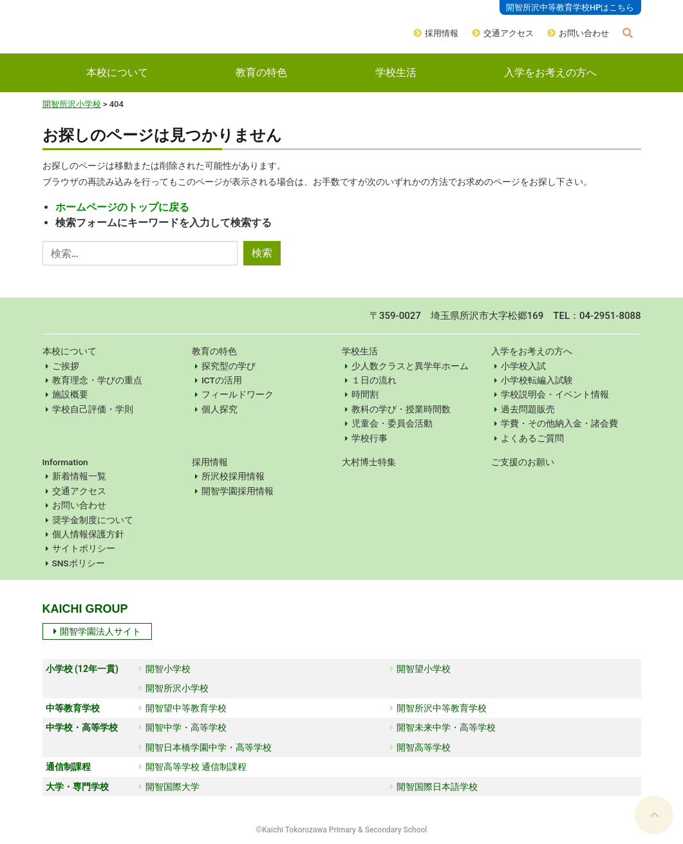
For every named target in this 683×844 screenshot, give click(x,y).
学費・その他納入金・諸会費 (559, 423)
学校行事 (369, 438)
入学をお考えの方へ (550, 72)
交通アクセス (508, 33)
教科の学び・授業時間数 (401, 409)
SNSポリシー (78, 563)
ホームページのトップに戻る (122, 207)
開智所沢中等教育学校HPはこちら (570, 7)
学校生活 (395, 72)
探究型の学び (228, 366)
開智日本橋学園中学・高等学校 (205, 747)
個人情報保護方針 (88, 534)
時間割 (365, 394)
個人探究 (219, 409)
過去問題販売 (528, 409)
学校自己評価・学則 (92, 409)
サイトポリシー (83, 548)
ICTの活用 (221, 380)
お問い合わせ (584, 33)
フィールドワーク (237, 394)
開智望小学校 (420, 669)
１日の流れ (374, 380)
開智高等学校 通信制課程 (193, 767)
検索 (262, 253)
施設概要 (70, 394)
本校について (117, 72)
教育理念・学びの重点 (97, 380)
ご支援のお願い (522, 462)
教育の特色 (261, 72)
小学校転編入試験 (537, 380)
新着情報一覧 (79, 476)
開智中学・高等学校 (183, 727)
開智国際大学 (169, 787)
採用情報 (441, 33)
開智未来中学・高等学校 (443, 727)
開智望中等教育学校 (183, 708)
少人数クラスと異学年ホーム (410, 366)
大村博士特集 (369, 462)
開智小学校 (165, 669)
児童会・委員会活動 (392, 423)
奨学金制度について (92, 520)
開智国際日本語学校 (434, 787)
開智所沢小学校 (71, 104)
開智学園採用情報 (237, 491)
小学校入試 (523, 366)
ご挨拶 (65, 366)
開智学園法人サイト (97, 631)
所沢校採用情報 (233, 476)
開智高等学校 (420, 747)
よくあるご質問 (532, 438)
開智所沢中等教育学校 (438, 708)
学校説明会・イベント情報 (555, 394)
